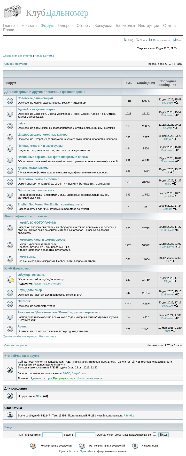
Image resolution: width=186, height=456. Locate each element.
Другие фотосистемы (33, 168)
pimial (167, 196)
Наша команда (47, 336)
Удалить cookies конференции (20, 336)
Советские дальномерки (35, 98)
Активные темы (44, 55)
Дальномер (67, 13)
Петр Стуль (167, 246)
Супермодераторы (64, 378)
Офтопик (24, 301)
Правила (11, 30)
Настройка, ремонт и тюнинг (38, 179)
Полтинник (167, 161)
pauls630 (167, 102)
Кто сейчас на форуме (21, 356)
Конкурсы (103, 26)
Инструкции (148, 26)
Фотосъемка (27, 256)
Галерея (65, 26)
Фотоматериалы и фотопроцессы (42, 239)
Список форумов (15, 63)
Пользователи (159, 40)
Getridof (167, 208)
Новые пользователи (89, 378)
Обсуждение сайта (31, 275)
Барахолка (125, 26)
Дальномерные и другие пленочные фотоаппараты (44, 92)
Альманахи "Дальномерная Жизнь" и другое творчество (59, 312)
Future (167, 183)
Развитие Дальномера (47, 283)
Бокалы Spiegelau (81, 451)
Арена (22, 326)
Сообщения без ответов (17, 55)
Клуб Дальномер (17, 268)
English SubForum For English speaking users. (50, 204)
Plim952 (129, 415)
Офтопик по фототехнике (36, 190)
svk (167, 172)
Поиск (141, 40)
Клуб (36, 13)
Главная (10, 26)
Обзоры (84, 26)
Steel (39, 396)
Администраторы (41, 378)
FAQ (128, 40)
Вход (177, 40)
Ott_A (167, 139)
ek (167, 261)
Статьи (169, 26)
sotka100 (167, 305)
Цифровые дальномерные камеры (43, 134)
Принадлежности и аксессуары (40, 145)
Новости (29, 26)
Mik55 (66, 373)
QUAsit (167, 127)
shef (167, 330)
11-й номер (167, 115)
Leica (21, 123)
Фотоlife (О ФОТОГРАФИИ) (37, 222)
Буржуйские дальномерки (36, 109)
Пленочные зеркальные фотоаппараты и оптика (53, 157)
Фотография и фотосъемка (25, 216)
